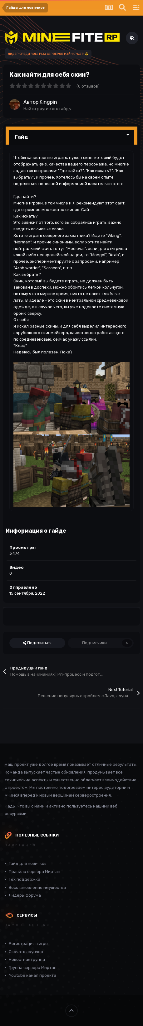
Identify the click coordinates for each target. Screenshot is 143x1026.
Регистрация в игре (28, 943)
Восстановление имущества (37, 887)
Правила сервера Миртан (34, 871)
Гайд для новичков (28, 863)
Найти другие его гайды (47, 108)
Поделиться (37, 643)
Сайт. (86, 209)
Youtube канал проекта (32, 975)
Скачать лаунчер (26, 951)
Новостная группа (27, 959)
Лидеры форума (25, 895)
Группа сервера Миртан (33, 967)
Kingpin (48, 102)
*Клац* (20, 345)
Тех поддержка (24, 879)
